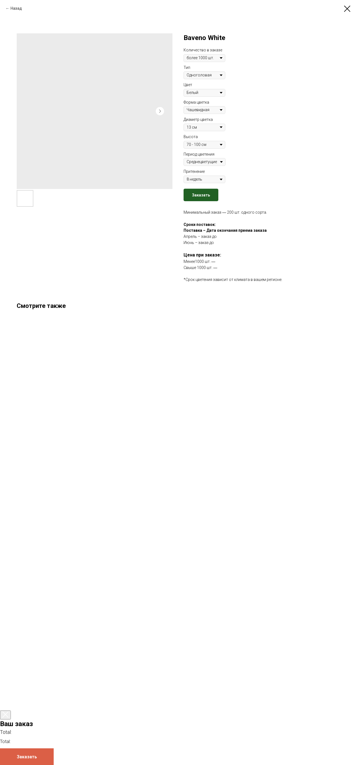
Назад (16, 8)
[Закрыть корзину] (5, 715)
